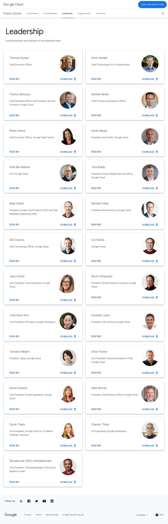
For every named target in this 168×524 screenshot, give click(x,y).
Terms (39, 515)
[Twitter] (36, 501)
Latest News (32, 13)
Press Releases (50, 13)
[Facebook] (29, 501)
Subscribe (100, 13)
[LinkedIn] (52, 501)
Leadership (67, 13)
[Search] (163, 12)
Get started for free (152, 4)
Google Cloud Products (73, 515)
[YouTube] (44, 501)
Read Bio (14, 79)
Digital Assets (84, 13)
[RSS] (21, 501)
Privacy (28, 515)
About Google (52, 515)
